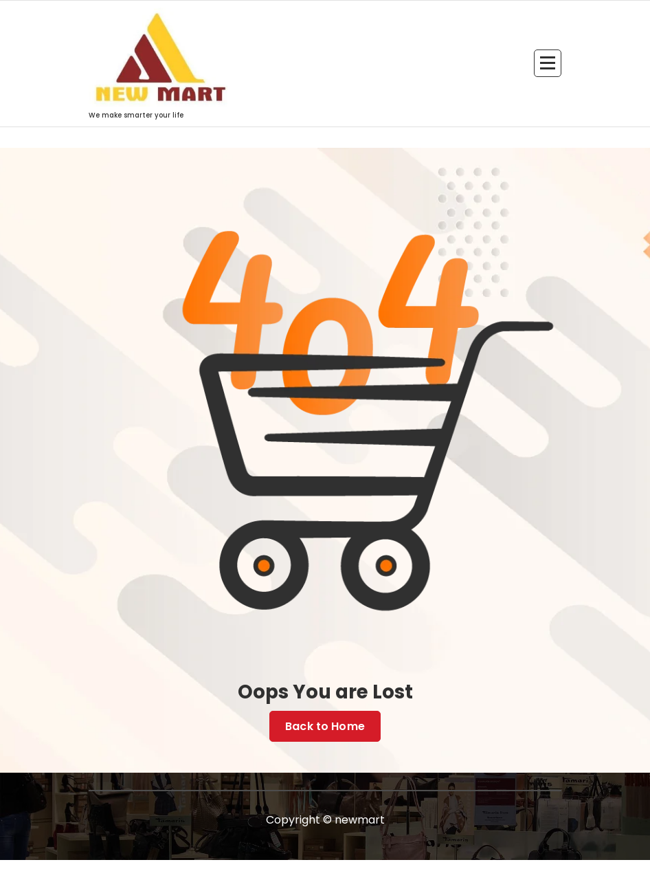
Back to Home (325, 727)
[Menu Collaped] (547, 63)
